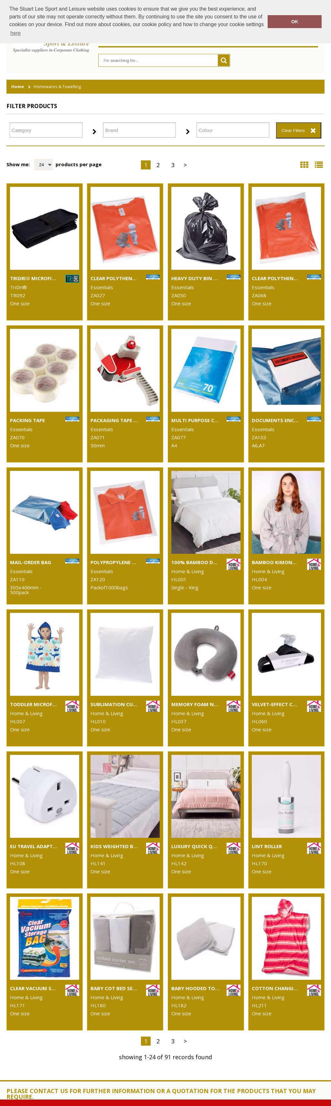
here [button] (15, 33)
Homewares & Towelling (57, 87)
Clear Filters (293, 130)
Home (17, 87)
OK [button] (294, 21)
